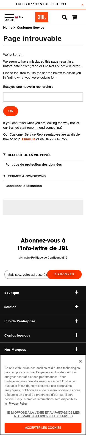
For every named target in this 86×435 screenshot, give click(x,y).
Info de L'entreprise (41, 321)
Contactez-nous (41, 335)
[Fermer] (80, 361)
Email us (28, 139)
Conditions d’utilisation (24, 186)
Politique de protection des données (34, 164)
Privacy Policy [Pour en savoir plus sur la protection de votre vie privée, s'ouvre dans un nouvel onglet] (18, 403)
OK (10, 111)
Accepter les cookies (43, 427)
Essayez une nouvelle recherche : (28, 87)
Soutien (41, 307)
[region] (43, 395)
